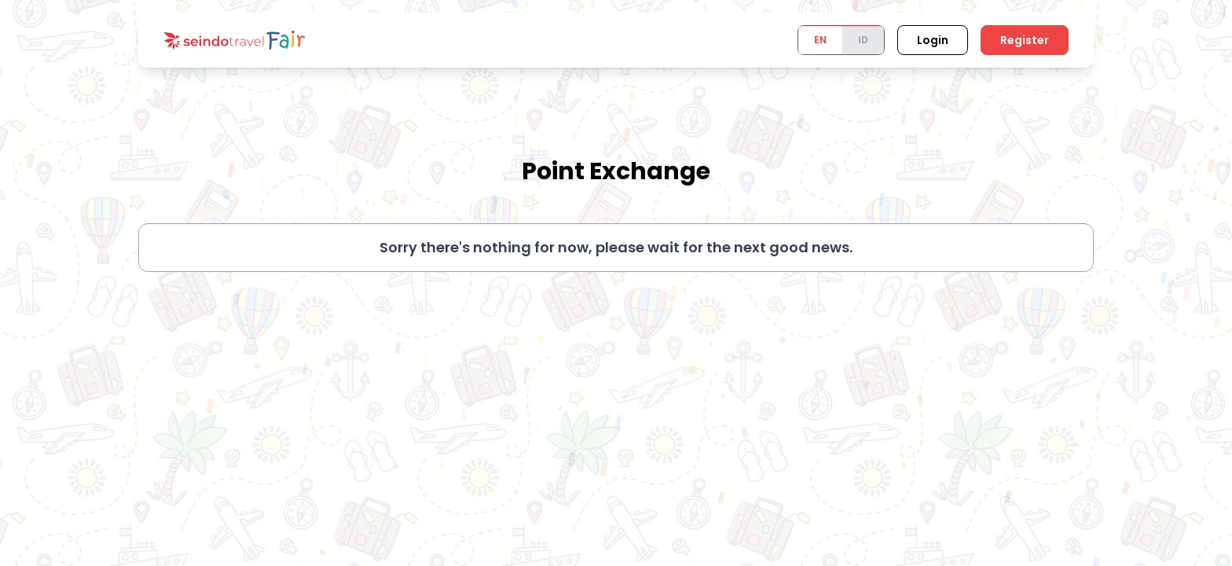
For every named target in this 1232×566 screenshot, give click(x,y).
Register (1024, 40)
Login (932, 40)
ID (863, 39)
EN (820, 39)
